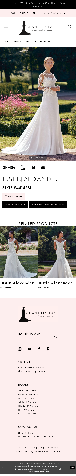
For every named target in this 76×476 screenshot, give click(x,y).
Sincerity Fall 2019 (42, 43)
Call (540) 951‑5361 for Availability (48, 207)
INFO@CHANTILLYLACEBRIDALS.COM (39, 438)
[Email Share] (43, 169)
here (46, 473)
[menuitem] (20, 351)
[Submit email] (55, 340)
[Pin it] (33, 169)
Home (6, 43)
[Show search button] (70, 28)
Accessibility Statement (31, 453)
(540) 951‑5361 (27, 434)
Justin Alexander (21, 43)
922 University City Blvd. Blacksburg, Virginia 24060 (33, 371)
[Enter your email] (38, 340)
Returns (22, 449)
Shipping (38, 449)
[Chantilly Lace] (38, 29)
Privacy (53, 449)
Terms (57, 453)
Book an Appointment (15, 207)
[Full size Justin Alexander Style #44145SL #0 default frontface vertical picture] (38, 105)
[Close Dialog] (3, 469)
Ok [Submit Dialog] (72, 469)
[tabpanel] (38, 105)
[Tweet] (23, 169)
